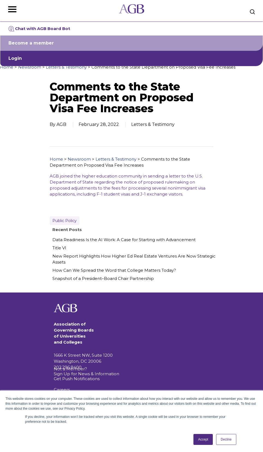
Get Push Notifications (77, 378)
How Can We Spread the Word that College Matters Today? (114, 270)
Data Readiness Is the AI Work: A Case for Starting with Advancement (124, 239)
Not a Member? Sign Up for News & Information (86, 371)
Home (6, 67)
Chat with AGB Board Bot (39, 28)
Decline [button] (226, 439)
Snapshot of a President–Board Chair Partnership (103, 278)
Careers (62, 389)
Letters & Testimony (66, 67)
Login (15, 58)
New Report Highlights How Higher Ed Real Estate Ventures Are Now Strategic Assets (134, 259)
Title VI (59, 247)
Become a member (31, 43)
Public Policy (64, 220)
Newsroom (29, 67)
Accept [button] (203, 439)
